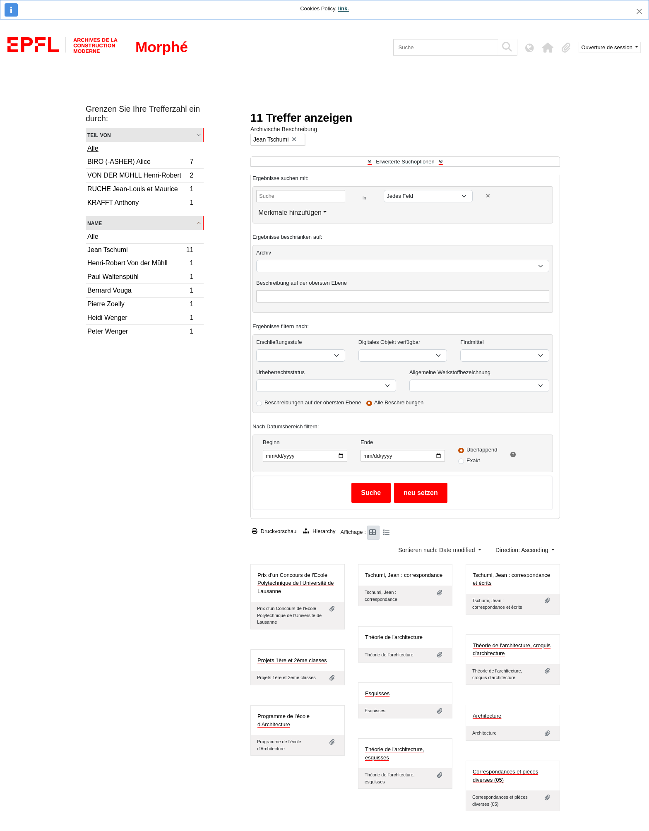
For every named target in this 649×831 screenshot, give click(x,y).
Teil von (99, 135)
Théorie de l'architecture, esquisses (394, 753)
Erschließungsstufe (279, 342)
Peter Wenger (140, 332)
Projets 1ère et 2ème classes (292, 660)
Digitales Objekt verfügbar (389, 342)
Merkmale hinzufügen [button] (290, 212)
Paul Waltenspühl (140, 278)
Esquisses (377, 693)
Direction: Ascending (522, 550)
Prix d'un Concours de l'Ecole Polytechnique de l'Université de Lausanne (295, 583)
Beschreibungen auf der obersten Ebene (312, 402)
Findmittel (471, 342)
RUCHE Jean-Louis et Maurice (140, 190)
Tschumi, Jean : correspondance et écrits (511, 579)
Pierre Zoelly (140, 305)
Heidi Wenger (140, 319)
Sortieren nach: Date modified (437, 550)
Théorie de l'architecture (394, 637)
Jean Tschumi (140, 251)
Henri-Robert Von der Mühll (140, 264)
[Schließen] (639, 11)
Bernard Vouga (140, 292)
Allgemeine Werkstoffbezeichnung (449, 372)
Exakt (473, 460)
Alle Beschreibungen (398, 402)
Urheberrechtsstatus (280, 372)
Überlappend (481, 450)
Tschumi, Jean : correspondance (403, 575)
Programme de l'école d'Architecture (283, 720)
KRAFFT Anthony (140, 203)
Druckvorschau (274, 531)
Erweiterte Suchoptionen (405, 162)
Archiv (263, 253)
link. (343, 8)
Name (94, 223)
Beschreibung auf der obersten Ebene (301, 283)
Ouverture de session (608, 47)
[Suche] (445, 47)
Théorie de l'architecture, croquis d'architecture (511, 649)
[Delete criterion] (488, 196)
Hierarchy (319, 531)
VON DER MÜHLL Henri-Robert (140, 177)
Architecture (487, 716)
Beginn (271, 442)
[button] (548, 47)
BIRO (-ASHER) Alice (140, 163)
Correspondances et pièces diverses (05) (505, 776)
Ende (367, 442)
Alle (93, 148)
